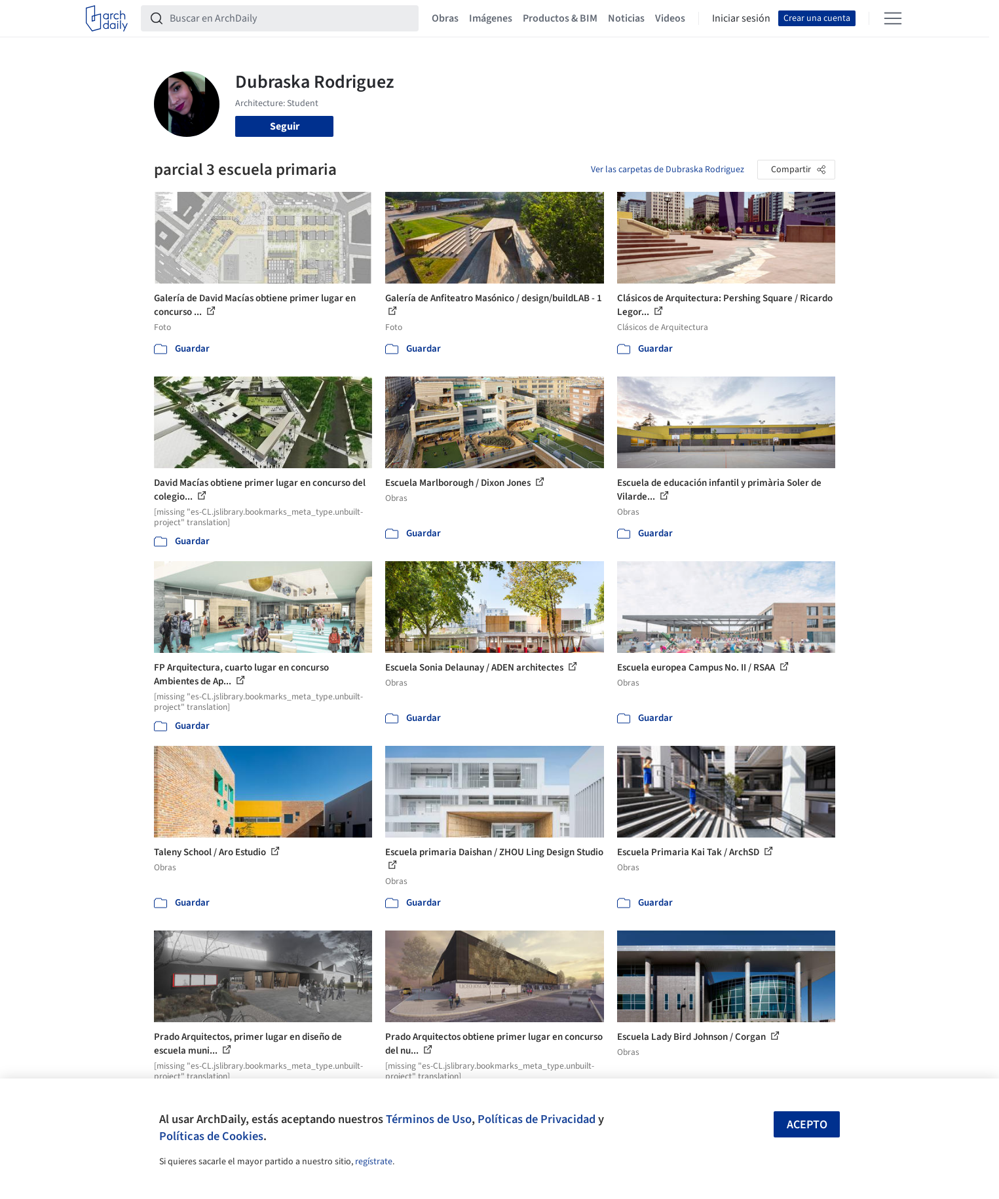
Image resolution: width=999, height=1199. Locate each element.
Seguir (284, 126)
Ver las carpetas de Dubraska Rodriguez (667, 169)
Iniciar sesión (741, 18)
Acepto (807, 1124)
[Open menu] (892, 18)
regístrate (373, 1161)
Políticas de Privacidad (536, 1119)
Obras (445, 18)
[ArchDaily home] (107, 18)
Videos (670, 18)
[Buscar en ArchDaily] (290, 18)
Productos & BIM (560, 18)
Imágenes (490, 18)
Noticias (626, 18)
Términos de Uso (429, 1119)
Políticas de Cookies (211, 1136)
